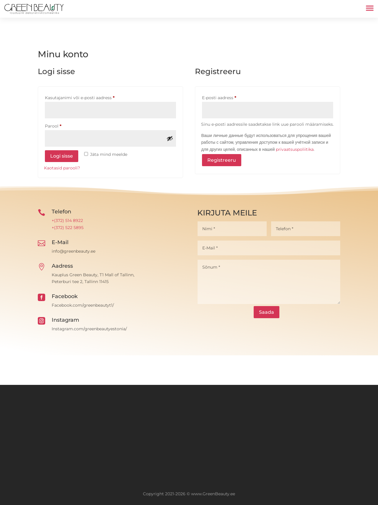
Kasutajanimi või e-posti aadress (87, 97)
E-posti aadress (227, 97)
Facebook (65, 296)
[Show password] (170, 138)
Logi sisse (61, 156)
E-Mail (60, 242)
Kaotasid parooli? (62, 168)
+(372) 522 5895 (68, 227)
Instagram (65, 320)
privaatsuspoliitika (295, 149)
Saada (266, 312)
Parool (61, 125)
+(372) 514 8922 (67, 220)
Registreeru (221, 160)
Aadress (62, 266)
